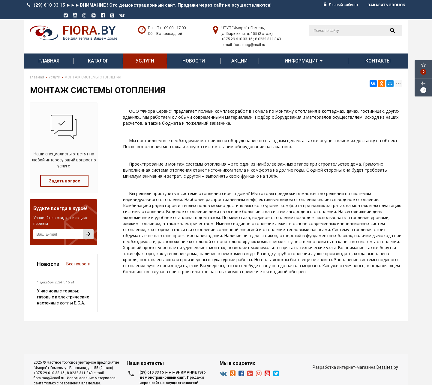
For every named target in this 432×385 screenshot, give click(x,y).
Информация (303, 61)
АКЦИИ (239, 61)
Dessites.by (387, 367)
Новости (193, 61)
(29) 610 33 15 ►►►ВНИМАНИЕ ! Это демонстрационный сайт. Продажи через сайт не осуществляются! (153, 5)
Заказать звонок (386, 5)
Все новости (78, 263)
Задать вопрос (64, 181)
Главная (48, 61)
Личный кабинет (341, 4)
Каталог (98, 61)
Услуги (145, 61)
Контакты (378, 61)
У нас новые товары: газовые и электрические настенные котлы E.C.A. (63, 297)
